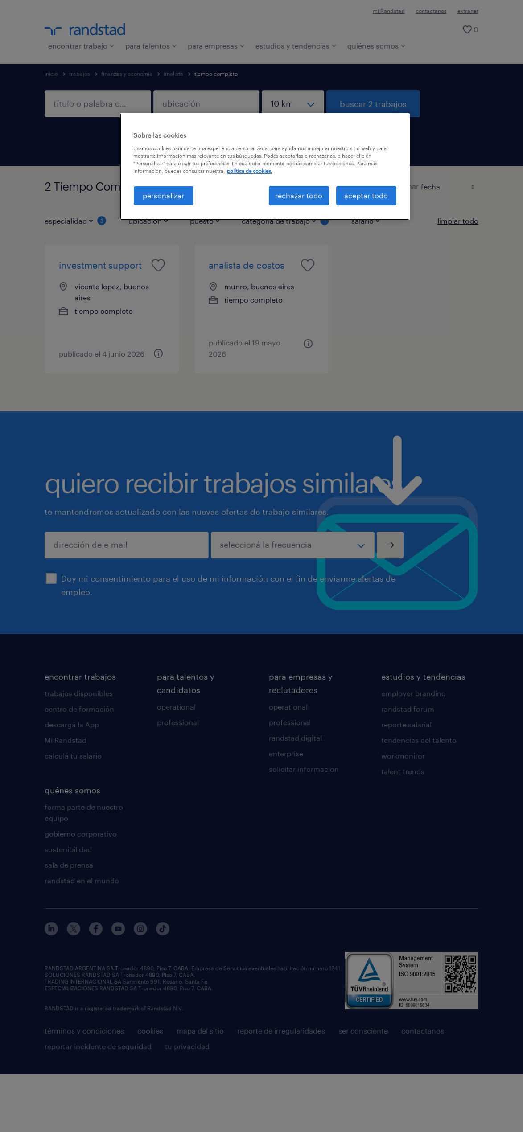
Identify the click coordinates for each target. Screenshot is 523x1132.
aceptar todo (366, 195)
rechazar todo (298, 195)
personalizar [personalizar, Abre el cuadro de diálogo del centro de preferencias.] (163, 195)
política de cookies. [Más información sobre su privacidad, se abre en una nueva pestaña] (249, 171)
